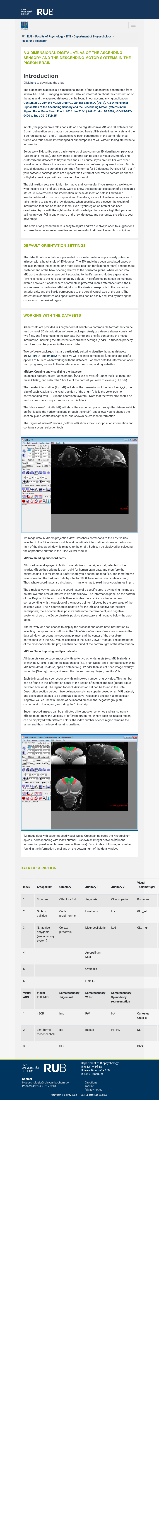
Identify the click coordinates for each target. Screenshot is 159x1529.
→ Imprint (87, 1086)
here (33, 82)
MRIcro (32, 356)
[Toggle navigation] (133, 25)
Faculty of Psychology (49, 36)
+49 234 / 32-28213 (43, 1086)
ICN (68, 36)
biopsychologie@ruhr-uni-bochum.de (45, 1082)
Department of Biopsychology (93, 36)
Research (27, 40)
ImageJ (52, 356)
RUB (30, 36)
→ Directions (89, 1082)
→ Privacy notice (91, 1089)
